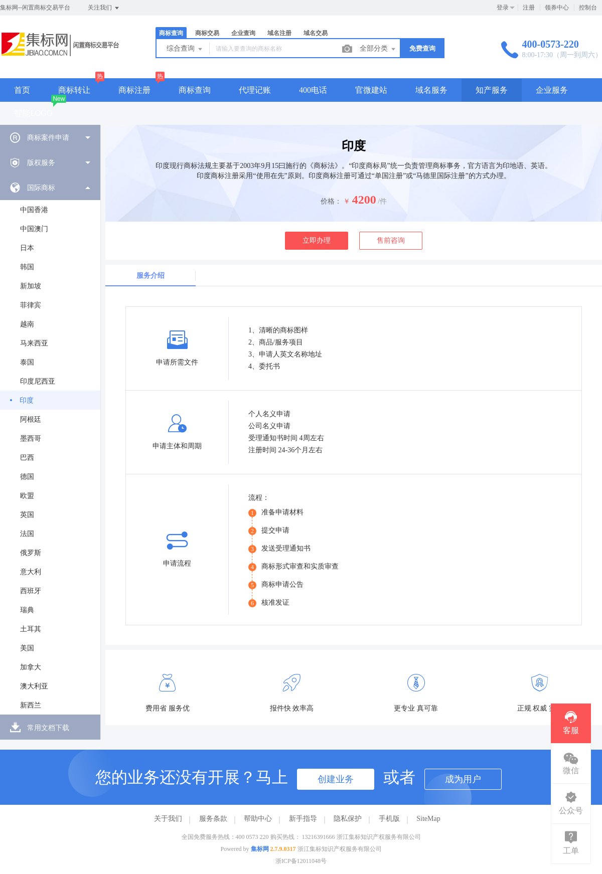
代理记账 (255, 90)
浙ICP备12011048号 (301, 860)
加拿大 (30, 667)
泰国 (27, 362)
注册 (529, 7)
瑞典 (27, 610)
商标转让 (74, 90)
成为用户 (463, 779)
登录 (503, 7)
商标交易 (207, 33)
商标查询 (171, 33)
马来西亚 (34, 343)
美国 (27, 648)
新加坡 (30, 286)
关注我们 (104, 8)
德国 (27, 476)
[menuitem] (50, 137)
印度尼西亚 (37, 381)
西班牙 (30, 591)
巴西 (27, 457)
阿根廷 (30, 419)
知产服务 (492, 90)
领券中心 (557, 7)
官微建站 (371, 90)
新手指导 (303, 818)
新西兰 (30, 705)
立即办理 (317, 240)
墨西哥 (30, 438)
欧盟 (27, 495)
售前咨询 (391, 240)
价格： (331, 201)
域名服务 (431, 90)
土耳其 (30, 629)
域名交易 (316, 33)
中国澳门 (34, 229)
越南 (27, 324)
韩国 (27, 267)
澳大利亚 (34, 686)
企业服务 (552, 90)
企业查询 (243, 33)
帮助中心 (258, 818)
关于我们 (168, 818)
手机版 (389, 818)
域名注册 (279, 33)
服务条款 (213, 818)
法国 (27, 534)
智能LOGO (33, 113)
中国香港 (34, 210)
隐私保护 (348, 818)
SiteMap (428, 818)
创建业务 (336, 779)
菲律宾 (30, 305)
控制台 (588, 7)
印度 (27, 400)
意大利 (30, 572)
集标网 (260, 848)
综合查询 (185, 49)
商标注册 (134, 90)
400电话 (313, 90)
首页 (22, 90)
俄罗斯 (30, 553)
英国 (27, 514)
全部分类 (378, 49)
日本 (27, 248)
